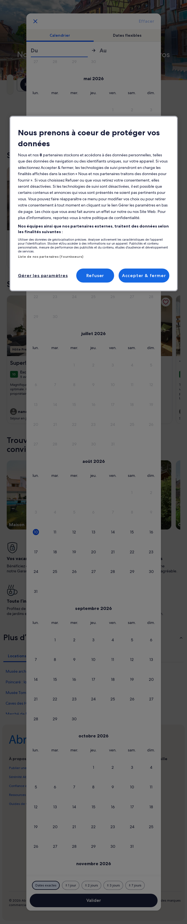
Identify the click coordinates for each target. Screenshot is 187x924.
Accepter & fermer (144, 275)
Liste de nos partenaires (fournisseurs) (50, 256)
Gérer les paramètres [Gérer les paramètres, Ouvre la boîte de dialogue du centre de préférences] (43, 275)
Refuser (95, 275)
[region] (94, 203)
